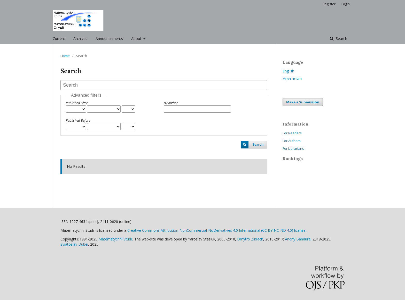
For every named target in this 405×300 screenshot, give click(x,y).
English (288, 71)
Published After (77, 103)
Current (59, 38)
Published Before (78, 120)
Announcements (109, 38)
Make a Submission (302, 102)
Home (65, 55)
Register (329, 4)
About (136, 38)
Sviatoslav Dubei (74, 244)
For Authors (292, 140)
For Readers (292, 133)
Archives (80, 38)
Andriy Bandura (297, 239)
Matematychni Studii (115, 239)
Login (345, 4)
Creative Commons (216, 230)
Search (341, 38)
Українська (292, 78)
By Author (171, 103)
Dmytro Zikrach (250, 239)
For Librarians (293, 148)
